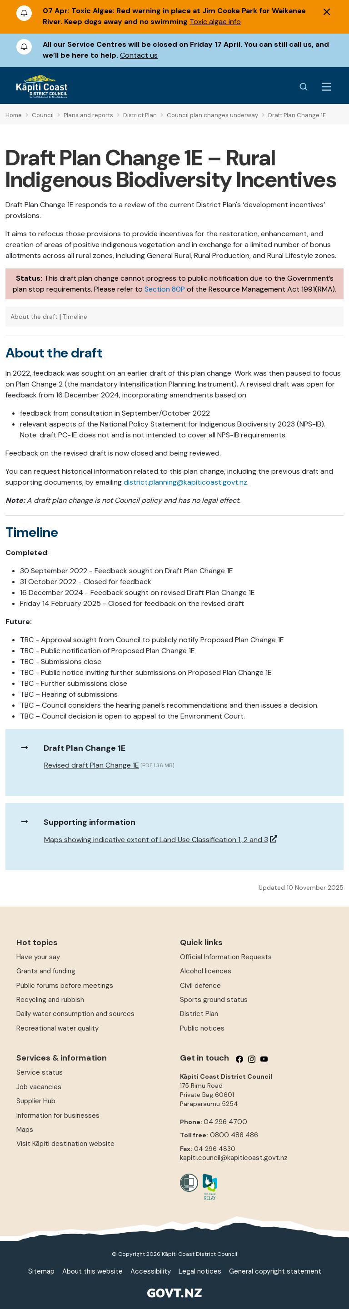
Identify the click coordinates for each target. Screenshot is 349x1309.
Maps (24, 1129)
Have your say (38, 957)
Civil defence (200, 985)
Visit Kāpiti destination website (65, 1143)
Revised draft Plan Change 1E (91, 765)
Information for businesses (58, 1115)
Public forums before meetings (64, 985)
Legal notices (200, 1271)
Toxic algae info (215, 21)
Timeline (75, 316)
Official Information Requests (226, 957)
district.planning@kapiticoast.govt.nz (185, 482)
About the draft (34, 316)
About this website (92, 1271)
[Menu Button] (326, 86)
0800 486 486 (234, 1135)
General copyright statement (275, 1271)
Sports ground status (214, 999)
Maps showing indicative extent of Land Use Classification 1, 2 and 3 (156, 839)
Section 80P (165, 289)
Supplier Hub (35, 1101)
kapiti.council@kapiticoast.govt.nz (234, 1157)
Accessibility (150, 1271)
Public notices (202, 1028)
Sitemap (41, 1271)
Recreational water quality (57, 1028)
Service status (39, 1072)
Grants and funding (45, 971)
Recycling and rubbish (50, 999)
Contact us (139, 55)
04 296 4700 (225, 1121)
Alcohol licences (205, 971)
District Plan (199, 1013)
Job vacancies (38, 1086)
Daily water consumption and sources (75, 1013)
